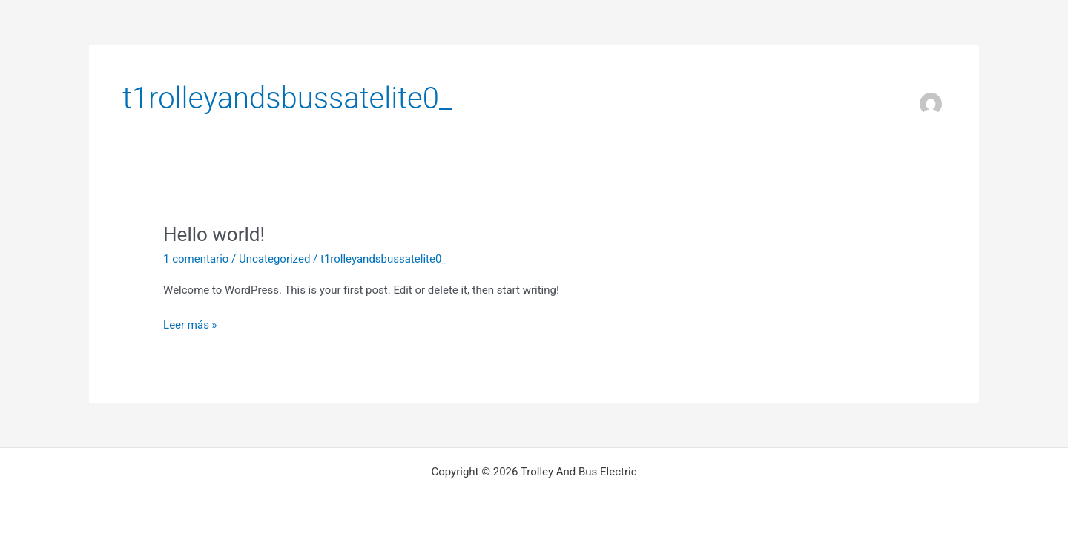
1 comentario (195, 259)
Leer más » (190, 325)
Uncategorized (274, 259)
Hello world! (214, 234)
